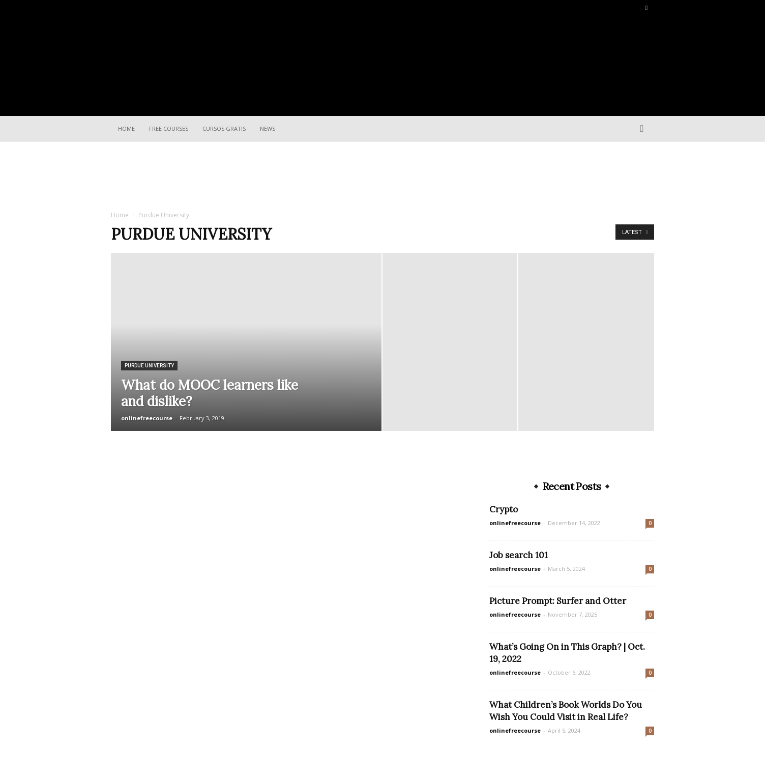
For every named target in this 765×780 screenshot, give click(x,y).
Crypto (503, 509)
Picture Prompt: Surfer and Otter (557, 600)
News (267, 128)
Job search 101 (518, 555)
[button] (642, 129)
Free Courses (168, 128)
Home (126, 128)
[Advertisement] (382, 176)
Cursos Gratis (224, 128)
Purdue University (149, 365)
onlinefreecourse (146, 418)
